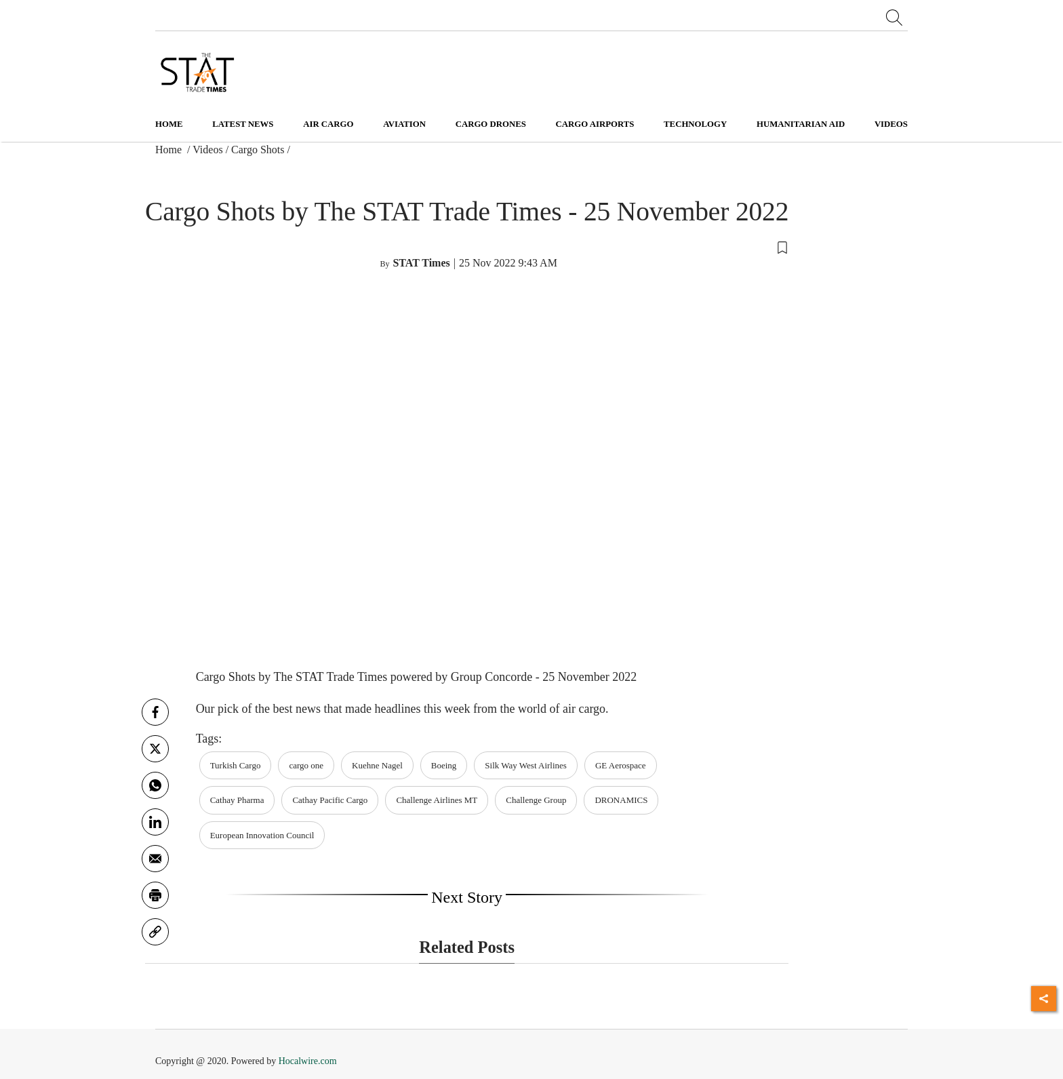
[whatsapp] (155, 785)
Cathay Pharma (237, 800)
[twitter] (155, 748)
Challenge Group (536, 800)
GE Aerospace (620, 765)
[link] (155, 931)
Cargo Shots (257, 149)
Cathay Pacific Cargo (329, 800)
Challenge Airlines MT (436, 800)
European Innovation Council (262, 835)
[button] (466, 247)
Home (169, 124)
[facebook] (155, 712)
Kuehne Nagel (377, 765)
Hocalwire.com (308, 1061)
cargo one (306, 765)
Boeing (444, 765)
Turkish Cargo (235, 765)
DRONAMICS (621, 800)
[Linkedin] (155, 822)
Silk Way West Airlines (526, 765)
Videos (207, 149)
